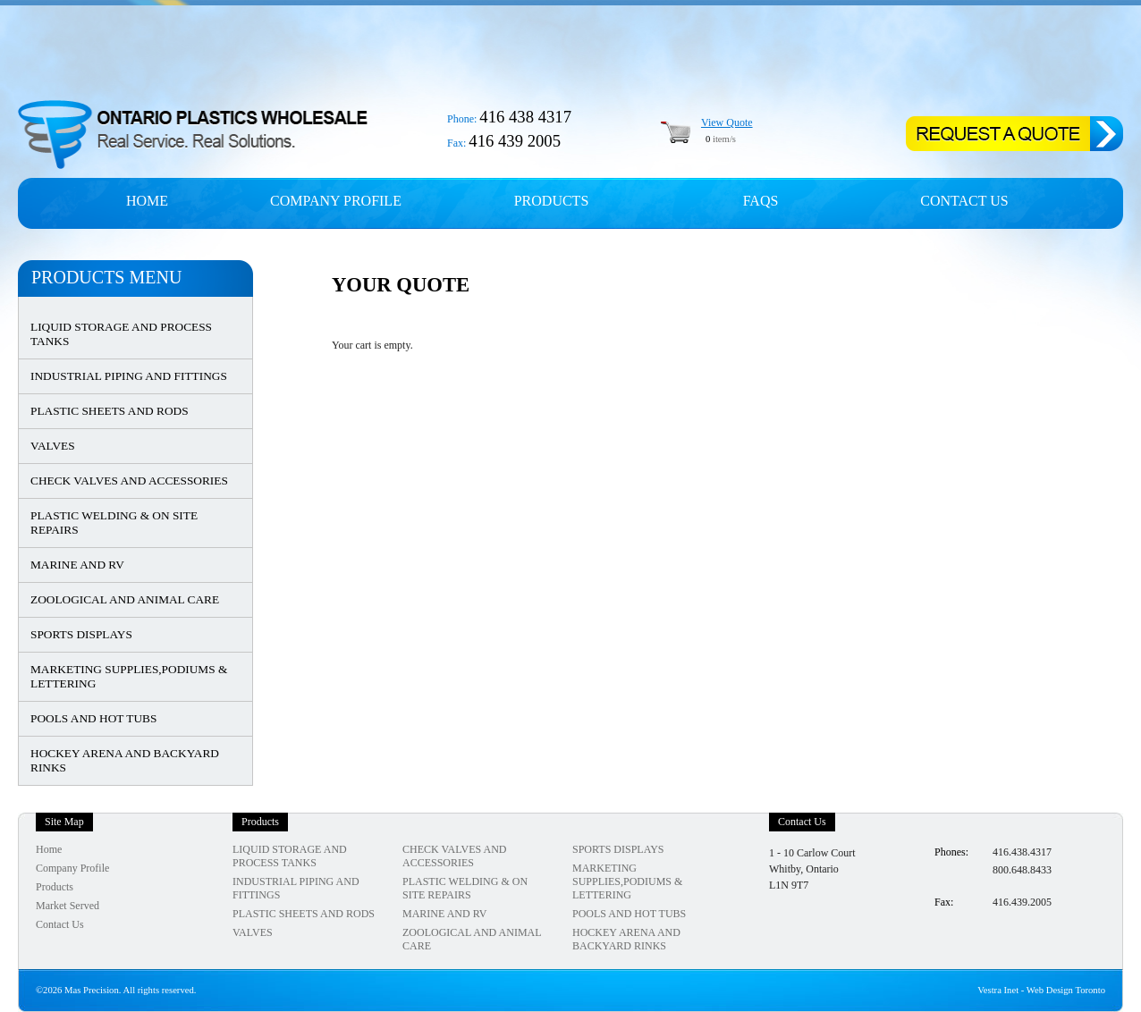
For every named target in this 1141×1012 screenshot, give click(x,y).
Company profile (335, 200)
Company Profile (72, 868)
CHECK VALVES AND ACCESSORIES (129, 480)
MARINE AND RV (77, 564)
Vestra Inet (997, 990)
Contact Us (964, 200)
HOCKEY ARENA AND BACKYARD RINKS (124, 760)
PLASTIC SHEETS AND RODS (109, 410)
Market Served (67, 905)
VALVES (52, 445)
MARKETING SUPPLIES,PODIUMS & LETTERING (128, 676)
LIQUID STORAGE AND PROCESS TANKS (121, 334)
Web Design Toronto (1066, 990)
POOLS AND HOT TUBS (93, 718)
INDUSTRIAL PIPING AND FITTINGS (128, 376)
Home (147, 200)
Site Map (64, 821)
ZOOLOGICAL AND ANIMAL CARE (124, 599)
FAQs (761, 200)
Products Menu (106, 277)
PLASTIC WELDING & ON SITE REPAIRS (114, 522)
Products (551, 200)
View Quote (727, 122)
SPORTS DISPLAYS (81, 634)
